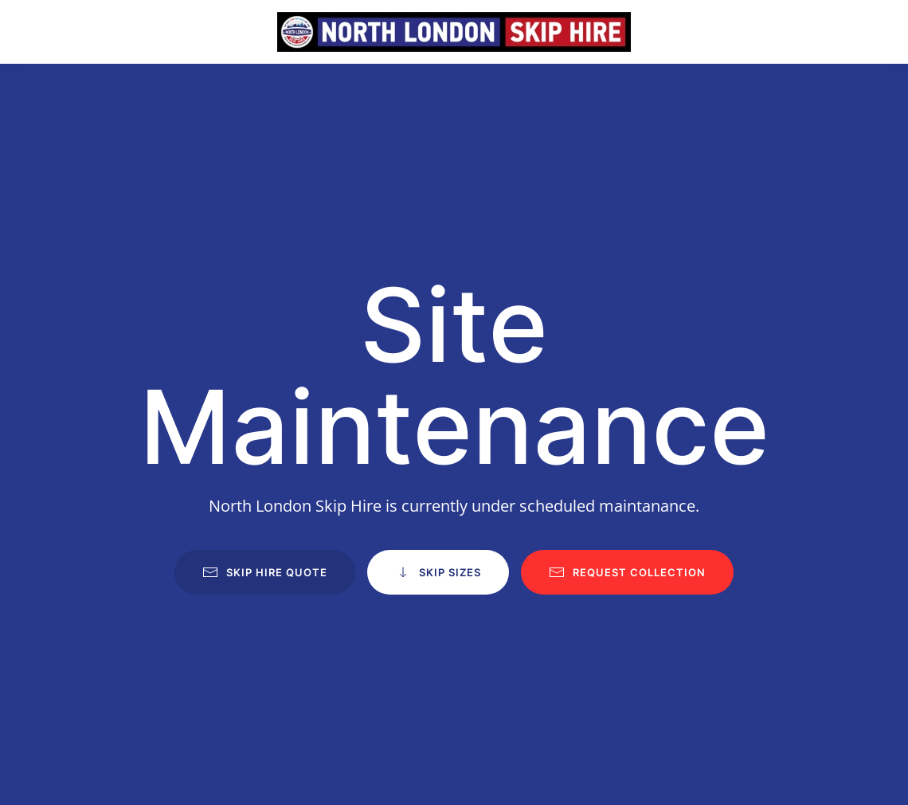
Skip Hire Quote (264, 572)
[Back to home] (454, 32)
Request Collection (627, 572)
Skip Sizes (438, 572)
